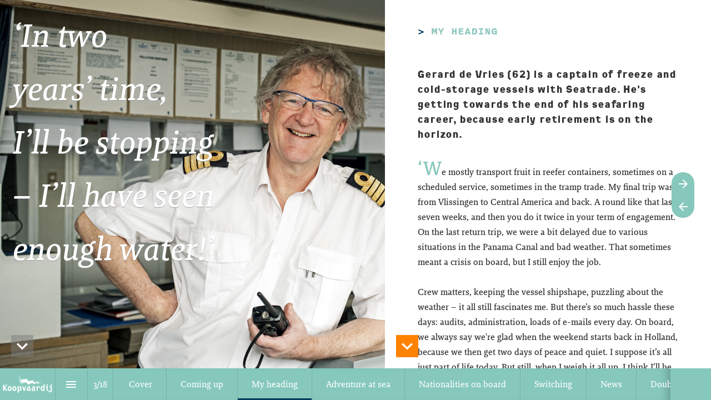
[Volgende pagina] (683, 183)
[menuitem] (140, 384)
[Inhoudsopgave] (71, 384)
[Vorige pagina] (683, 206)
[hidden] (22, 346)
